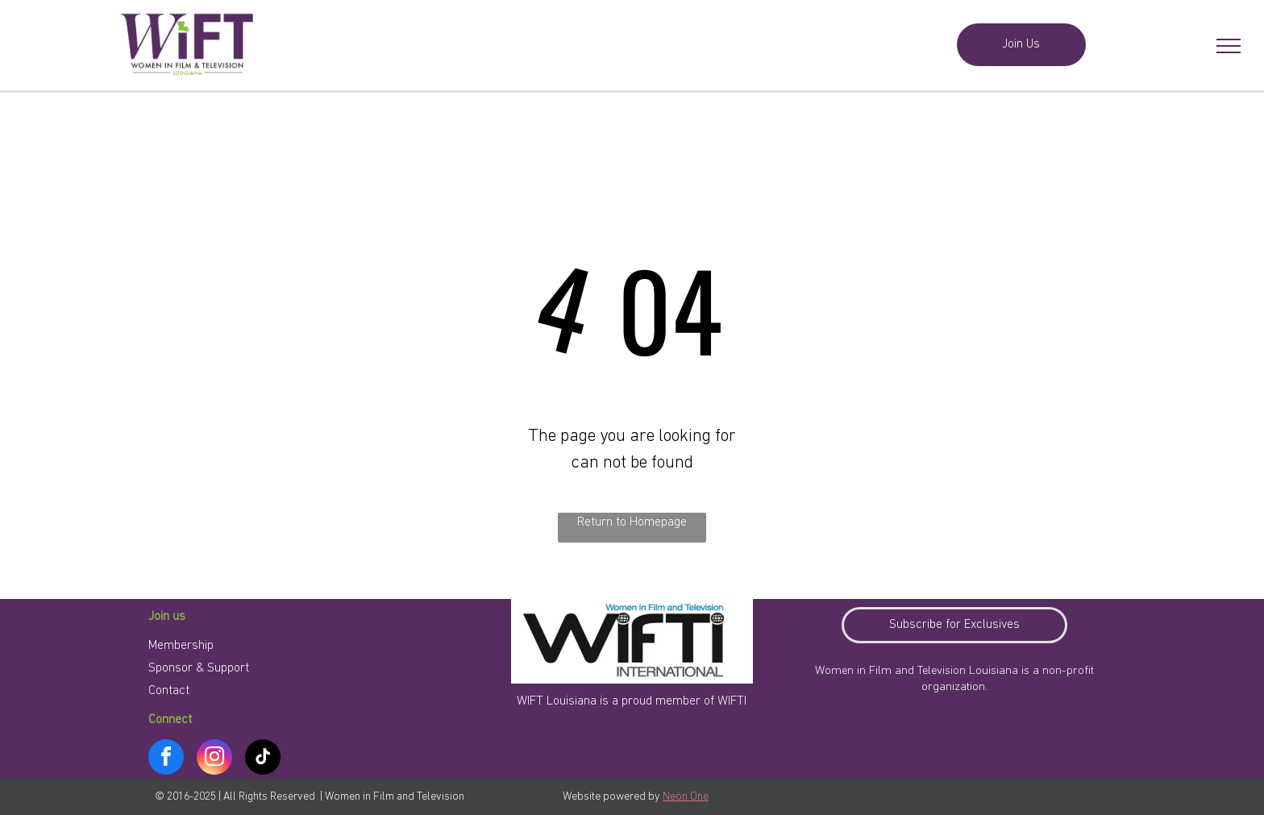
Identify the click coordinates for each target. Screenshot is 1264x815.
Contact (168, 690)
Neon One (686, 797)
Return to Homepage (632, 522)
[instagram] (214, 759)
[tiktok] (263, 759)
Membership (181, 645)
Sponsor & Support (198, 668)
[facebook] (166, 759)
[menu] (1228, 46)
